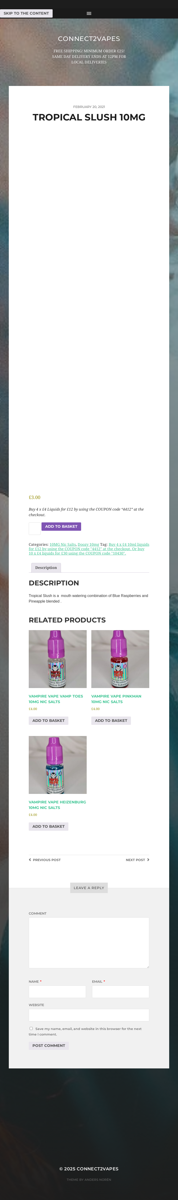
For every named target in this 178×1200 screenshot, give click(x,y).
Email (98, 981)
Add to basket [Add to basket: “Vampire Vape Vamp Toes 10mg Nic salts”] (48, 720)
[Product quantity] (35, 528)
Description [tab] (46, 567)
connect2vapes (89, 39)
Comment (37, 913)
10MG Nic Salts (63, 544)
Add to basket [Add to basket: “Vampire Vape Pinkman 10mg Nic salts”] (111, 720)
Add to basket (61, 526)
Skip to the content (26, 13)
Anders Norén (98, 1179)
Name (35, 981)
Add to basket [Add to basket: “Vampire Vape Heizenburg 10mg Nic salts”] (48, 826)
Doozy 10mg (88, 544)
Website (36, 1005)
